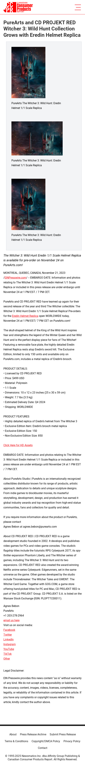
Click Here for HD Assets (18, 445)
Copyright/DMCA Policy (46, 741)
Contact (42, 748)
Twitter (7, 634)
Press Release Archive (33, 734)
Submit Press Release (63, 734)
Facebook (9, 630)
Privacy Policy (71, 741)
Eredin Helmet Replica (25, 316)
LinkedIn (8, 639)
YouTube (8, 649)
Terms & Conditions (16, 741)
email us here (11, 620)
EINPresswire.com (15, 277)
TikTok (7, 653)
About (13, 734)
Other (6, 658)
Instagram (9, 644)
